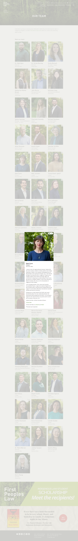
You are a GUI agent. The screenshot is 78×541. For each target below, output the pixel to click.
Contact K (28, 302)
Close (51, 233)
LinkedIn (37, 304)
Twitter (42, 304)
